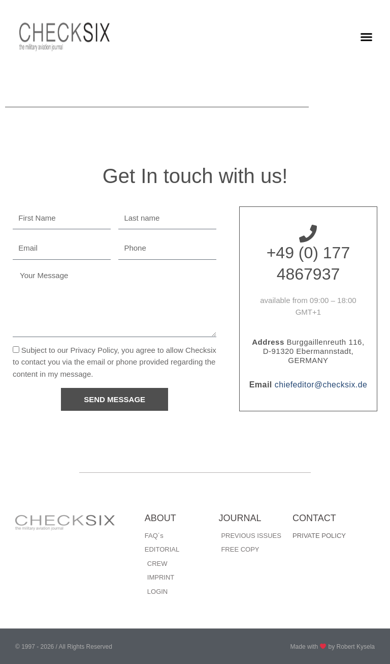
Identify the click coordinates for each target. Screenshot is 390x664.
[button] (366, 37)
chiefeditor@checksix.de (321, 384)
